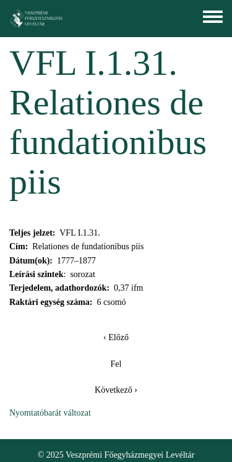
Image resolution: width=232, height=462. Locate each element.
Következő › (116, 390)
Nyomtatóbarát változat (50, 412)
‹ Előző (116, 337)
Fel (116, 364)
